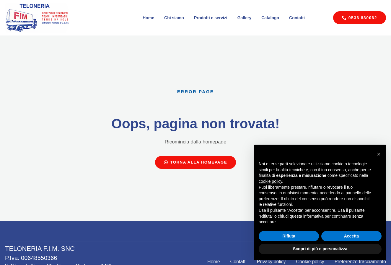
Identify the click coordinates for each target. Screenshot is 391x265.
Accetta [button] (351, 236)
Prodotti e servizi (210, 17)
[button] (378, 154)
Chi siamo (174, 17)
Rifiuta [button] (288, 236)
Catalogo (270, 17)
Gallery (244, 17)
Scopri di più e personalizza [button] (320, 248)
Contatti (297, 17)
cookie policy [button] (270, 181)
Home (148, 17)
